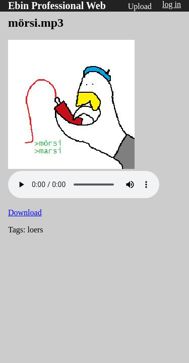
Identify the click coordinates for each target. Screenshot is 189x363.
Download (25, 212)
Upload (140, 6)
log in (171, 4)
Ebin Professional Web (57, 5)
